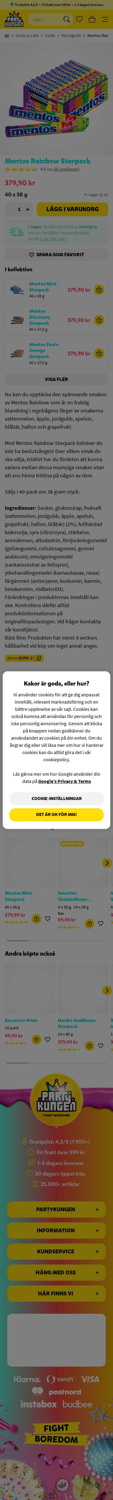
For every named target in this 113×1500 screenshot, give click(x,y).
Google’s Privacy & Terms (64, 781)
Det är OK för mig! (56, 815)
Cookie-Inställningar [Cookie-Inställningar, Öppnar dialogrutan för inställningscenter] (57, 799)
